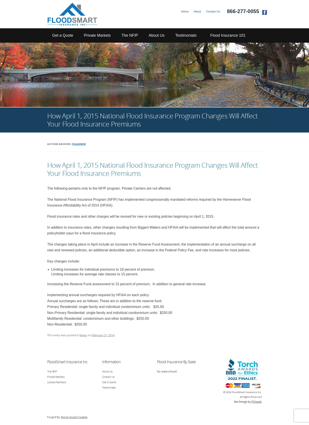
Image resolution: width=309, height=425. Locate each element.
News (83, 335)
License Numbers (56, 382)
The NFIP (129, 35)
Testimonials (186, 35)
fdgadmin (79, 144)
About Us (157, 35)
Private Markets (97, 35)
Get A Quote (109, 382)
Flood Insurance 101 (227, 35)
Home (185, 11)
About (197, 11)
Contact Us (213, 11)
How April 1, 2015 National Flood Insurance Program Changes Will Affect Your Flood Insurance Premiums (152, 169)
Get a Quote (62, 35)
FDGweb (256, 402)
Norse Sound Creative (74, 417)
